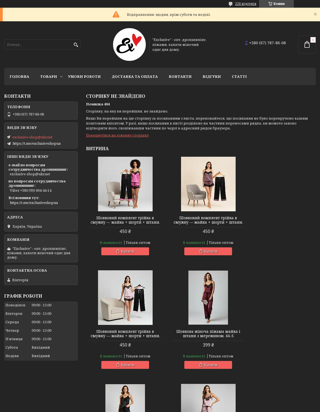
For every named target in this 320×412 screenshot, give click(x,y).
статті (239, 76)
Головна (19, 76)
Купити (125, 255)
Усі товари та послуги (291, 386)
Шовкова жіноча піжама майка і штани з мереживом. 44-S (123, 338)
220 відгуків (245, 3)
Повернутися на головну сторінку (117, 135)
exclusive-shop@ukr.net (32, 137)
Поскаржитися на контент (197, 406)
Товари (48, 76)
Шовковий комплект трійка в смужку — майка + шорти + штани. (123, 222)
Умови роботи (84, 76)
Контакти (180, 76)
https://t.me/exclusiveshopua (37, 143)
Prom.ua (190, 401)
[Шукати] (76, 45)
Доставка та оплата (135, 76)
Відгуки (212, 76)
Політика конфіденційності (249, 406)
